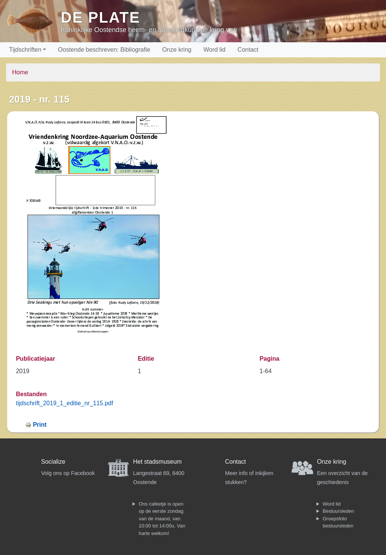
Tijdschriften (25, 49)
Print (39, 424)
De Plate (100, 17)
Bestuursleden (338, 511)
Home (20, 72)
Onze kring (176, 49)
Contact (247, 49)
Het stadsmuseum (157, 461)
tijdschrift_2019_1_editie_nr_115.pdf (64, 403)
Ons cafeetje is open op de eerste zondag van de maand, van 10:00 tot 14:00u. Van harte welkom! (162, 518)
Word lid (214, 49)
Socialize (53, 461)
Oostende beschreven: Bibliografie (104, 49)
